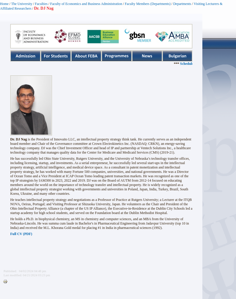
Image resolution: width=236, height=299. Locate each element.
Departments (182, 4)
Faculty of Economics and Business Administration (86, 4)
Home (4, 4)
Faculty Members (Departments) (148, 4)
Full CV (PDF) (21, 234)
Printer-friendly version (7, 281)
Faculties (41, 4)
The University (21, 4)
